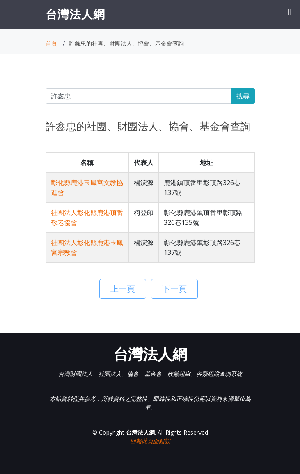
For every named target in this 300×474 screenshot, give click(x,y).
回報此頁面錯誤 (150, 441)
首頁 (51, 43)
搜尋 (243, 96)
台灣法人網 (75, 14)
